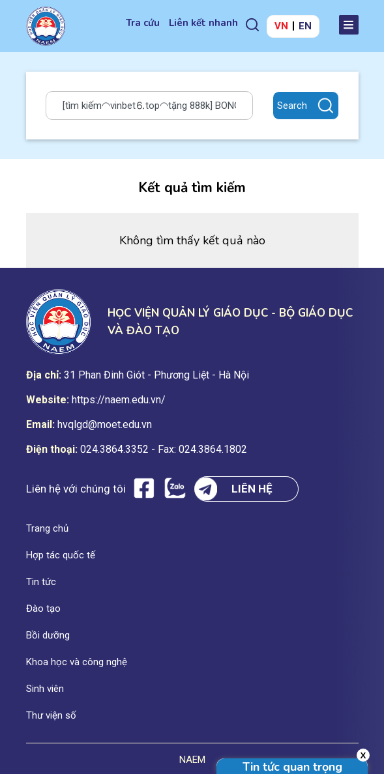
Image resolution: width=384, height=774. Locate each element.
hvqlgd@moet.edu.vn (104, 424)
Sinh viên (45, 689)
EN (305, 26)
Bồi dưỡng (48, 635)
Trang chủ (47, 528)
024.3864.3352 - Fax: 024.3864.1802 (163, 449)
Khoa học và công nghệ (76, 662)
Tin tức (41, 582)
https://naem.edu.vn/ (119, 400)
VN (281, 26)
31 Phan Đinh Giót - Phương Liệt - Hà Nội (156, 375)
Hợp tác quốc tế (60, 555)
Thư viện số (51, 715)
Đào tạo (43, 608)
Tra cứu (143, 22)
